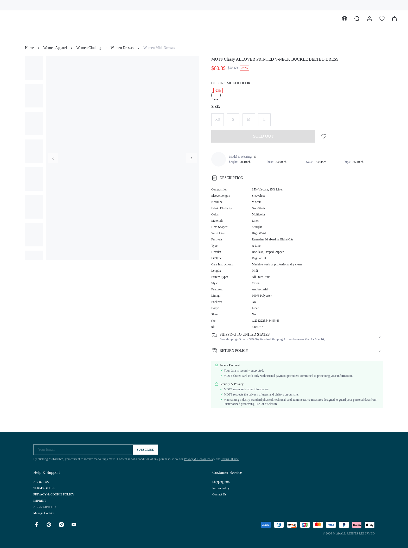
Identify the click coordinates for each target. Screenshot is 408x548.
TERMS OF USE (44, 488)
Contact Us (219, 494)
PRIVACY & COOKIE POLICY (53, 494)
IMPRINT (39, 500)
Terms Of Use (230, 459)
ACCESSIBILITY (44, 507)
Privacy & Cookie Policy (199, 459)
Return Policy (221, 488)
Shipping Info (221, 482)
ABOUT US (41, 482)
